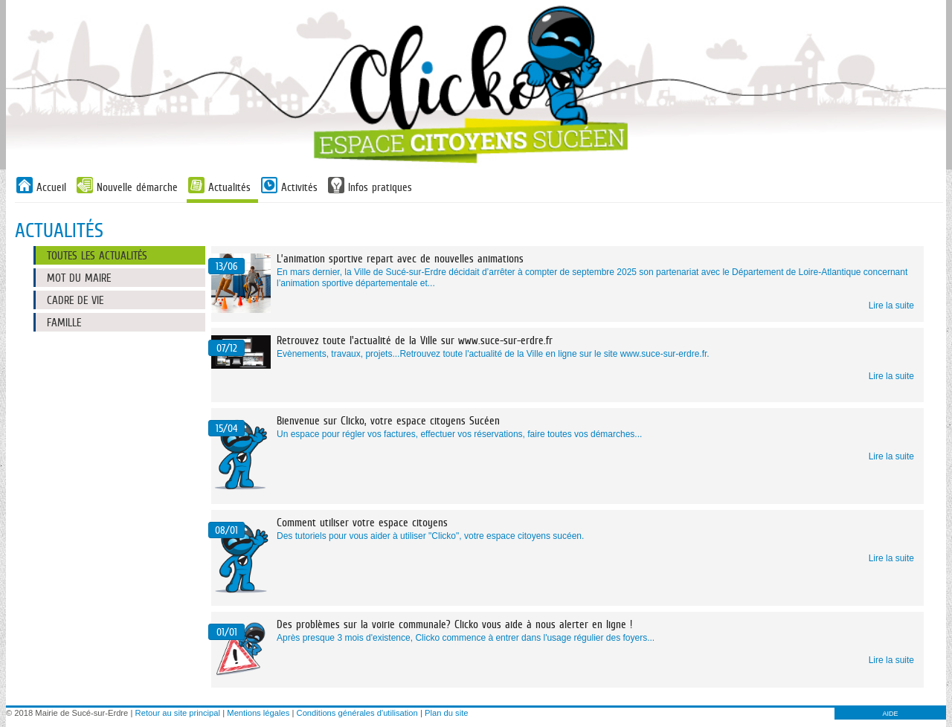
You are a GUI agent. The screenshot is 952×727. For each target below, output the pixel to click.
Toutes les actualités (97, 255)
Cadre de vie (75, 300)
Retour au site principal (177, 712)
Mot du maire (79, 277)
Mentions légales (258, 712)
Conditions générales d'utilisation (357, 712)
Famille (64, 322)
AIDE (890, 713)
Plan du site (446, 712)
